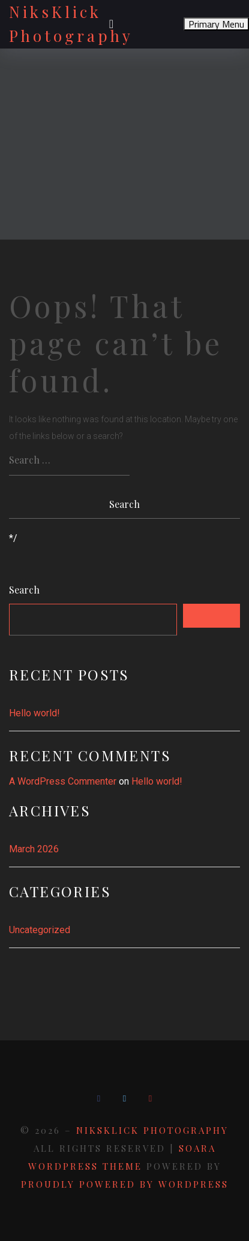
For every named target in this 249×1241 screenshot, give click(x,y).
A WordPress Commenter (62, 781)
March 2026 (34, 849)
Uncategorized (39, 930)
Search (24, 590)
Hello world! (34, 713)
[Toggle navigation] (111, 24)
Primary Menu (216, 24)
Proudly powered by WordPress (125, 1184)
